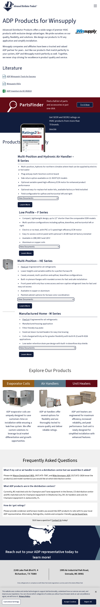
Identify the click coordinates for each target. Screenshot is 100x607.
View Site (52, 129)
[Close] (96, 594)
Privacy (44, 588)
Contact (33, 588)
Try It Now (85, 104)
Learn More (25, 204)
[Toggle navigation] (95, 5)
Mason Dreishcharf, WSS (23, 475)
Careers (77, 588)
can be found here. (80, 514)
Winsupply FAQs (12, 83)
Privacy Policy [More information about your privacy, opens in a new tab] (24, 599)
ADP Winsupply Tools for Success (19, 76)
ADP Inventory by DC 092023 (19, 91)
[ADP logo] (22, 5)
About (22, 588)
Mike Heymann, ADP (61, 475)
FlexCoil (24, 266)
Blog (54, 588)
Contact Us (57, 520)
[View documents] (38, 198)
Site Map (65, 588)
